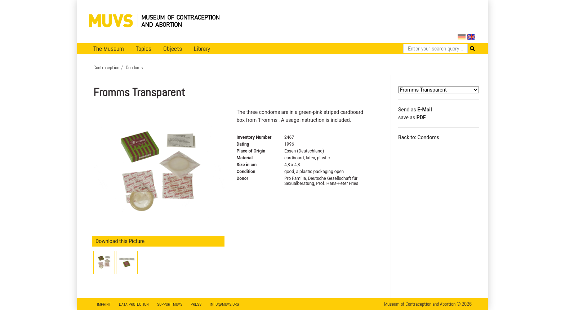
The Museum (108, 48)
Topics (143, 48)
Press (196, 304)
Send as (415, 109)
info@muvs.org (224, 304)
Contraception (106, 67)
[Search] (435, 48)
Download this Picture (119, 241)
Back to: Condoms (418, 137)
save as (412, 117)
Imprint (104, 304)
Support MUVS (169, 304)
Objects (172, 48)
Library (202, 48)
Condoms (134, 67)
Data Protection (134, 304)
